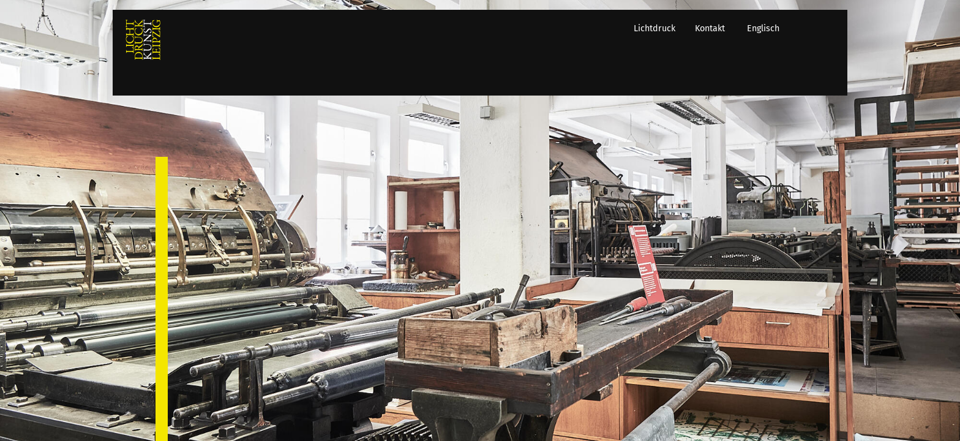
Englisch (772, 77)
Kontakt (719, 77)
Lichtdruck (663, 77)
